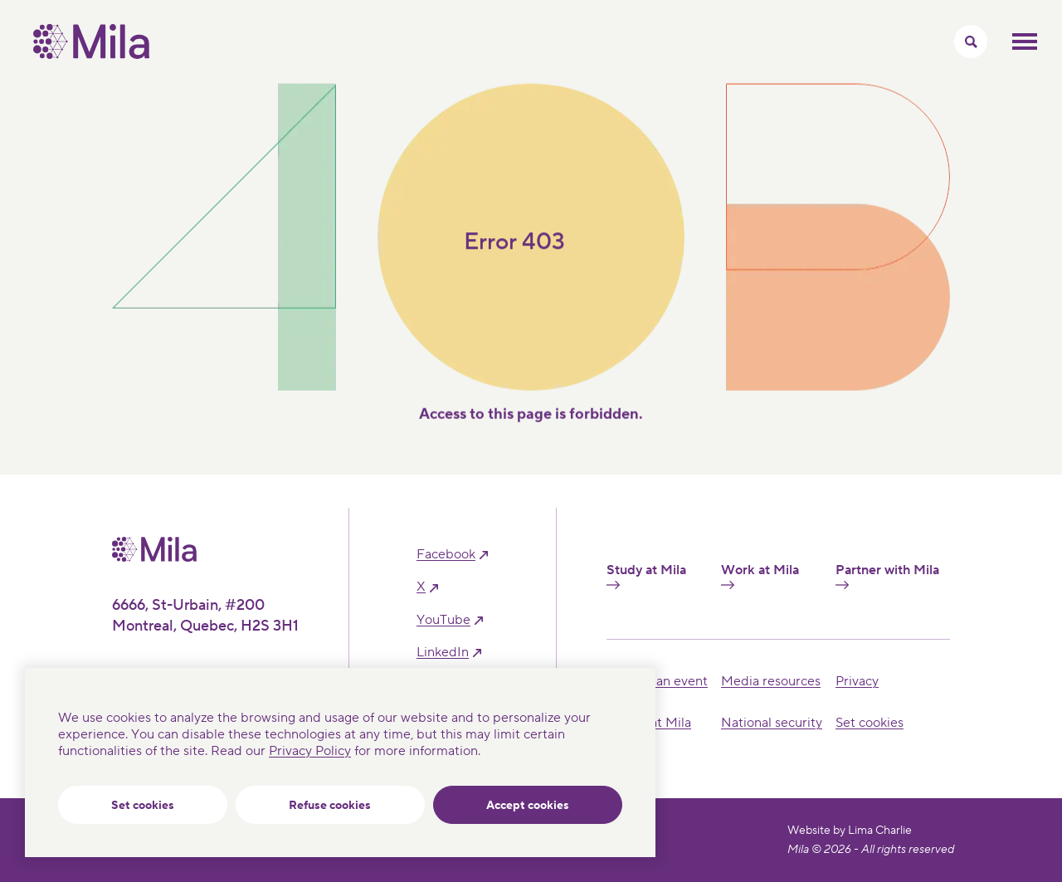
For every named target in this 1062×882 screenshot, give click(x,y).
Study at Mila (646, 576)
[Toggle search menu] (970, 41)
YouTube (443, 620)
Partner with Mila (887, 576)
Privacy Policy (310, 751)
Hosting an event (657, 681)
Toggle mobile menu (1024, 41)
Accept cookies (527, 805)
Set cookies (142, 805)
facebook (446, 555)
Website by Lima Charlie (849, 830)
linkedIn (443, 652)
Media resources (771, 681)
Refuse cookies (330, 805)
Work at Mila (760, 576)
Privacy (857, 681)
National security (771, 722)
